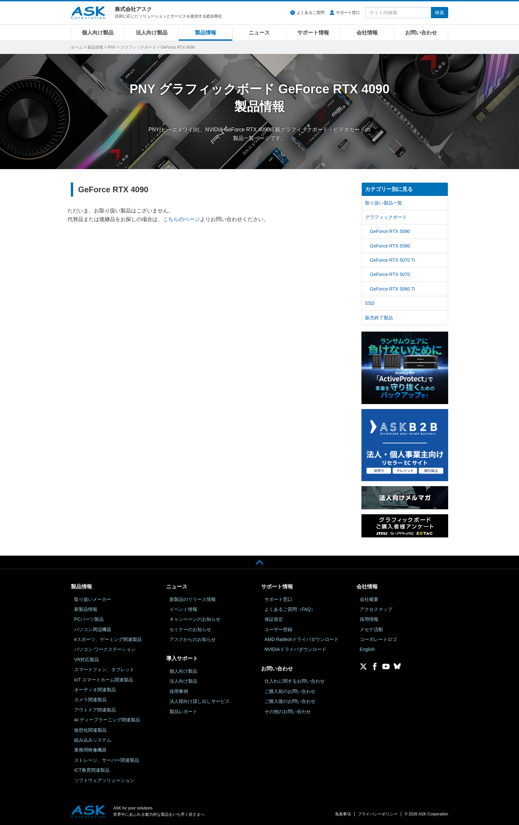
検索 (439, 12)
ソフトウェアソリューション (104, 780)
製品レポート (183, 711)
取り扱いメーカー (92, 599)
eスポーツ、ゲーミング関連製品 (108, 639)
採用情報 (369, 619)
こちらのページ (181, 219)
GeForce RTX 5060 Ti (392, 289)
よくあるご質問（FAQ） (289, 609)
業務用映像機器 (90, 750)
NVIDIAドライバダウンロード (295, 649)
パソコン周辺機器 (92, 629)
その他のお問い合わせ (287, 711)
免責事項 (343, 814)
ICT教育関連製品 (92, 770)
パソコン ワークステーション (105, 649)
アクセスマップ (376, 609)
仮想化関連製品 (90, 730)
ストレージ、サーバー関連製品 (106, 760)
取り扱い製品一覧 (383, 203)
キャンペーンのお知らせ (194, 619)
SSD (370, 303)
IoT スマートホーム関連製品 (103, 679)
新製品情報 (85, 609)
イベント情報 (183, 609)
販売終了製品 (379, 317)
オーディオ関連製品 (95, 689)
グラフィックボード (138, 47)
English (367, 649)
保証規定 (273, 619)
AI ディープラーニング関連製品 (107, 719)
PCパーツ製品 (89, 619)
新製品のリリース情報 (192, 599)
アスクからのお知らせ (192, 639)
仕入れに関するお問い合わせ (294, 681)
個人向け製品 (98, 32)
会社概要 (369, 599)
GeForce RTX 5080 (390, 246)
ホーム (77, 47)
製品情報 (205, 32)
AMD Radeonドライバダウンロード (301, 639)
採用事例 (178, 691)
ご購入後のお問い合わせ (289, 701)
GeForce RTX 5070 (390, 274)
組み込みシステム (92, 740)
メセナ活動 (371, 629)
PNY (112, 47)
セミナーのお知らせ (190, 629)
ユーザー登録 (278, 629)
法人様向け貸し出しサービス (199, 701)
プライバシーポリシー (378, 814)
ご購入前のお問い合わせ (289, 691)
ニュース (259, 32)
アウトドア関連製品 (95, 709)
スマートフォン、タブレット (104, 669)
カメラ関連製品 (90, 699)
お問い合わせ (421, 32)
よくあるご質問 (310, 12)
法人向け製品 (151, 32)
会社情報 (367, 32)
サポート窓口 (348, 12)
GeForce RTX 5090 (390, 231)
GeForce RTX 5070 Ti (392, 260)
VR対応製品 (86, 659)
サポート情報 (313, 32)
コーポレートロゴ (378, 639)
